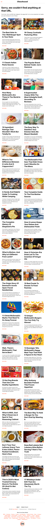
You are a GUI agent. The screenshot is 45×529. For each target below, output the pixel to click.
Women (19, 519)
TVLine (38, 518)
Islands (24, 515)
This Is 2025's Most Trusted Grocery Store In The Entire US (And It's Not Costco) (10, 484)
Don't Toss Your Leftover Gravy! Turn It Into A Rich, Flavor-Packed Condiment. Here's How (11, 449)
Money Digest (7, 516)
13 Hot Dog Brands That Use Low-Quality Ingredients (10, 382)
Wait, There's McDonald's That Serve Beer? (9, 350)
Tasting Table (15, 518)
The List (28, 518)
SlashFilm (37, 516)
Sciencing (32, 516)
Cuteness (8, 514)
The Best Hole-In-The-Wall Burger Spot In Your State (11, 34)
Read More (4, 45)
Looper (33, 515)
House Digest (14, 515)
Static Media (15, 509)
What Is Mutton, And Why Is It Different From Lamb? (11, 254)
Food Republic (23, 514)
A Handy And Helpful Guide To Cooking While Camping (11, 194)
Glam (35, 514)
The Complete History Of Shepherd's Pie (8, 224)
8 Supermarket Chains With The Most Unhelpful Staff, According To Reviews (33, 97)
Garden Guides (30, 514)
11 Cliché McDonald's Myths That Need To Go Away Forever (11, 318)
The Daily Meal (22, 518)
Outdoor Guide (20, 516)
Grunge (39, 514)
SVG (10, 518)
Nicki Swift (13, 516)
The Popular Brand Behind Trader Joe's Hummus (32, 65)
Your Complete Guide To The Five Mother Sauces (33, 194)
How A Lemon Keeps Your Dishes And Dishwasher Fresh (33, 224)
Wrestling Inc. (25, 519)
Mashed (37, 515)
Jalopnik (28, 515)
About (18, 507)
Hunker (20, 515)
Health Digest (7, 515)
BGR (4, 514)
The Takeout (33, 518)
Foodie (17, 514)
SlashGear (6, 518)
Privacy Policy (24, 507)
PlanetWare (26, 516)
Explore (13, 514)
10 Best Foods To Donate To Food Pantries (31, 285)
